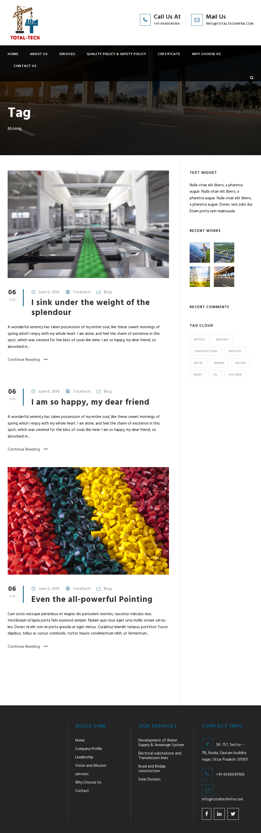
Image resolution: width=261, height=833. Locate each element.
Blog (108, 292)
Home (13, 54)
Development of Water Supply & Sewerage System (161, 720)
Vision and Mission (90, 743)
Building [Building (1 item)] (222, 339)
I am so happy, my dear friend (90, 402)
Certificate (169, 54)
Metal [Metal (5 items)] (198, 363)
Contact (82, 768)
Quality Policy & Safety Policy (116, 54)
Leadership (84, 734)
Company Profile (88, 726)
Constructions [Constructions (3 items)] (205, 351)
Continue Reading (28, 359)
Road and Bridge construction (152, 746)
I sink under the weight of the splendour (90, 307)
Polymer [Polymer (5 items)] (235, 375)
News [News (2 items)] (198, 375)
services (67, 54)
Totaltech (81, 292)
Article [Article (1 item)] (199, 339)
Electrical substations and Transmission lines (159, 733)
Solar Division (149, 756)
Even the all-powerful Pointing (92, 599)
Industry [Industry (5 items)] (235, 351)
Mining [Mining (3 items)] (219, 363)
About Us (38, 54)
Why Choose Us (206, 54)
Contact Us (25, 66)
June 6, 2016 (48, 292)
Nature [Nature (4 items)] (241, 363)
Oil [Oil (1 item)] (215, 375)
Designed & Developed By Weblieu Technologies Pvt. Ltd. (173, 822)
